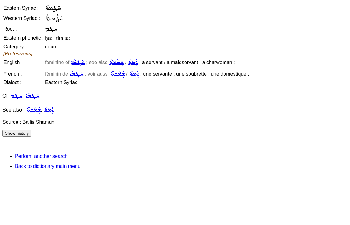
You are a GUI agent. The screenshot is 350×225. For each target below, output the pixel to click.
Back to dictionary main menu (48, 166)
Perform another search (41, 156)
